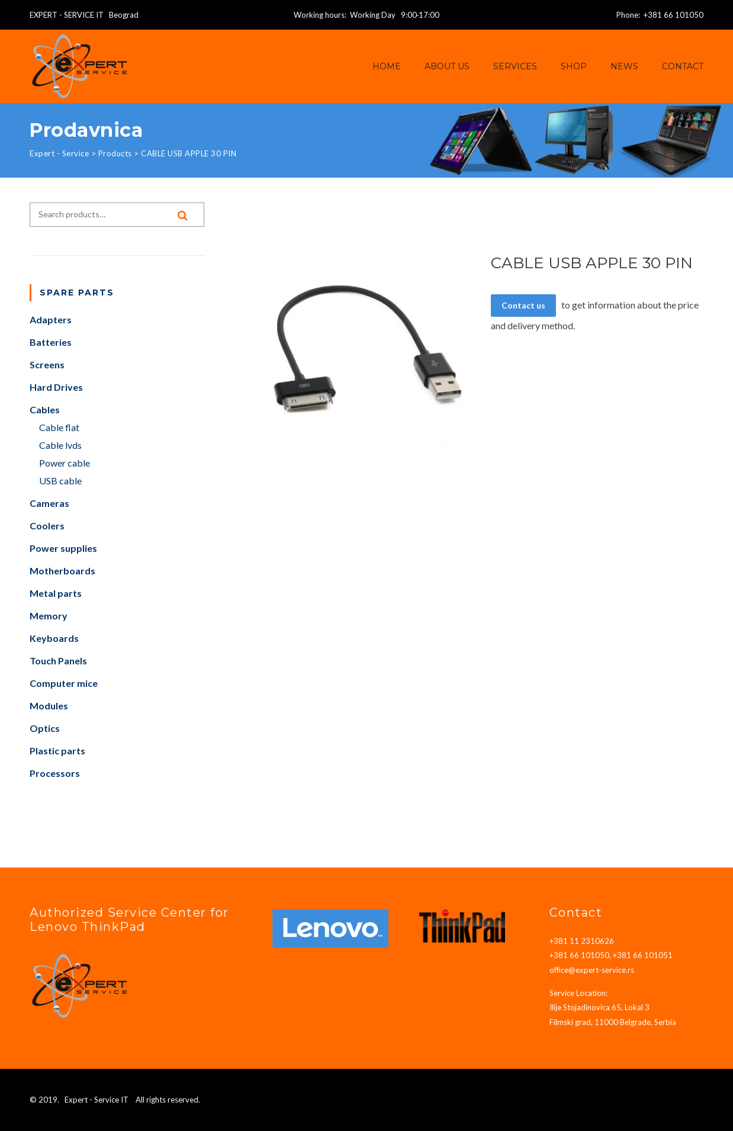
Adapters (51, 319)
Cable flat (59, 427)
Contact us (523, 305)
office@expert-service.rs (591, 970)
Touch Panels (58, 660)
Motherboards (62, 570)
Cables (45, 409)
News (624, 66)
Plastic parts (57, 750)
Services (515, 66)
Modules (49, 705)
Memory (48, 615)
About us (447, 66)
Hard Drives (56, 387)
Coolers (47, 525)
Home (386, 66)
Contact (682, 66)
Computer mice (64, 683)
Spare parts (77, 292)
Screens (47, 364)
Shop (574, 66)
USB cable (60, 480)
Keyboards (54, 638)
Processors (55, 773)
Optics (45, 728)
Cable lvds (60, 445)
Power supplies (63, 548)
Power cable (64, 462)
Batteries (51, 342)
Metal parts (56, 593)
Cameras (49, 503)
